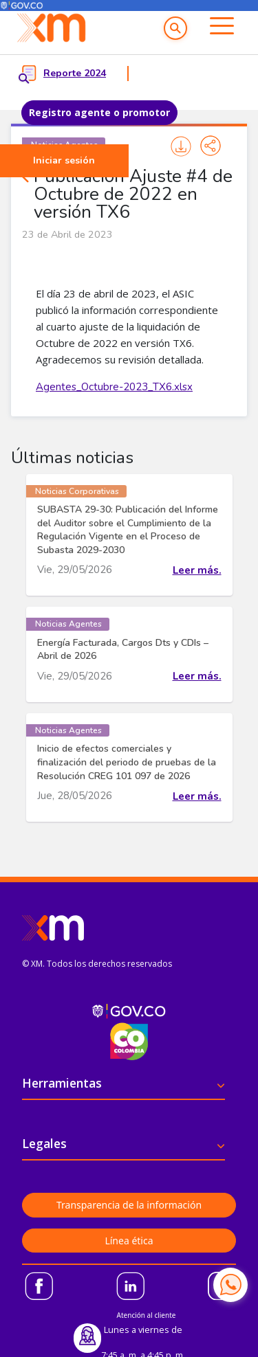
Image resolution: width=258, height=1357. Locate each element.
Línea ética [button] (129, 1240)
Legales (44, 1143)
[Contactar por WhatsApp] (230, 1285)
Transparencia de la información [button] (129, 1204)
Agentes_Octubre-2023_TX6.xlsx (114, 387)
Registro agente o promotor (99, 112)
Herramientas (62, 1083)
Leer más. (197, 570)
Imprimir (181, 146)
